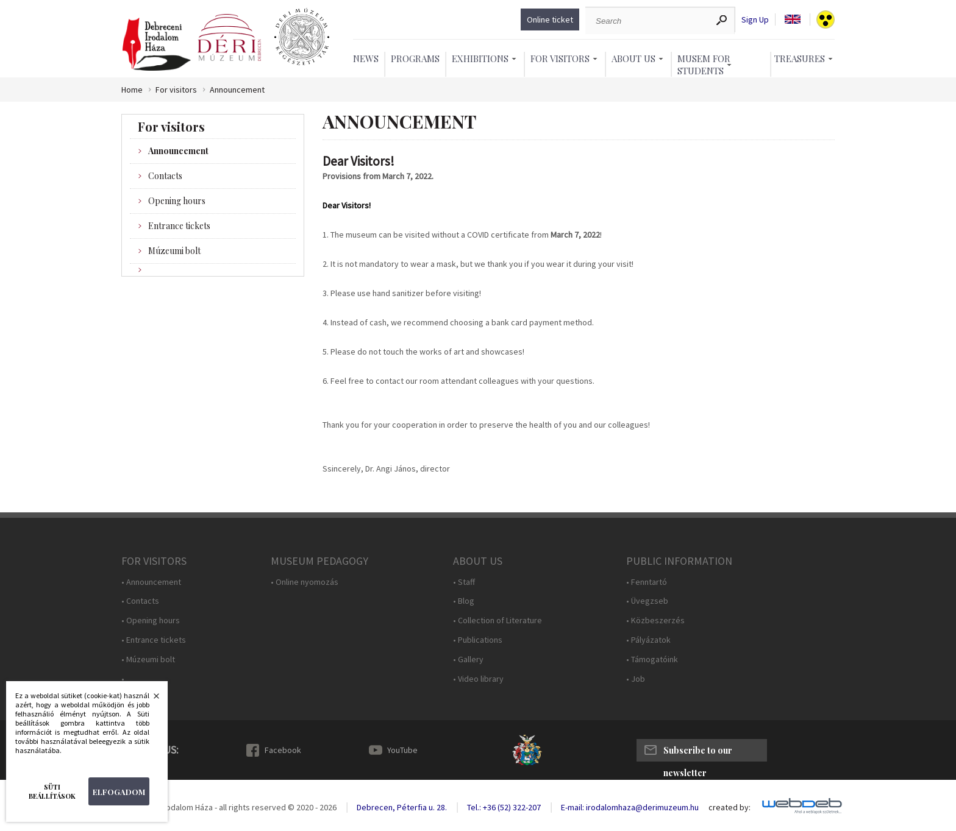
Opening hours (176, 201)
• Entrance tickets (153, 640)
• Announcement (151, 582)
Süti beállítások (52, 791)
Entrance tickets (179, 226)
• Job (635, 679)
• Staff (464, 582)
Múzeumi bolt (174, 250)
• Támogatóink (652, 659)
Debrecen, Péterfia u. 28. (402, 807)
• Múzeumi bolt (148, 659)
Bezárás (150, 699)
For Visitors (560, 58)
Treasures (799, 58)
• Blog (463, 601)
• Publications (477, 640)
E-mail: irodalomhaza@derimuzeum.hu (630, 807)
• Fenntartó (646, 582)
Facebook (283, 749)
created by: (729, 807)
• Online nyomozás (304, 582)
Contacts (165, 176)
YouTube (402, 749)
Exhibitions (480, 58)
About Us (633, 58)
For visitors (176, 90)
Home (132, 90)
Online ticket (550, 19)
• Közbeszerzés (655, 620)
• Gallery (468, 659)
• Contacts (140, 601)
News (366, 58)
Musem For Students (703, 64)
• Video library (478, 679)
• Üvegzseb (647, 601)
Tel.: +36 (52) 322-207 (504, 807)
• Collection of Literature (497, 620)
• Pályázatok (648, 640)
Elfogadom (119, 792)
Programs (415, 58)
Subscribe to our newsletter (697, 753)
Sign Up (755, 20)
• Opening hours (150, 620)
